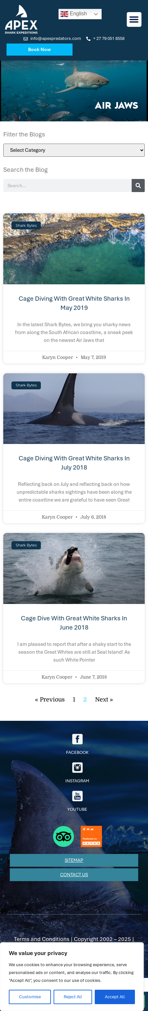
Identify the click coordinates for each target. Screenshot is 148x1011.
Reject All (73, 997)
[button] (134, 19)
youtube (77, 801)
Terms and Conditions (42, 939)
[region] (72, 976)
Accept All (115, 997)
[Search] (138, 185)
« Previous (50, 699)
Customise (30, 997)
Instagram (77, 773)
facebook (77, 744)
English (73, 14)
